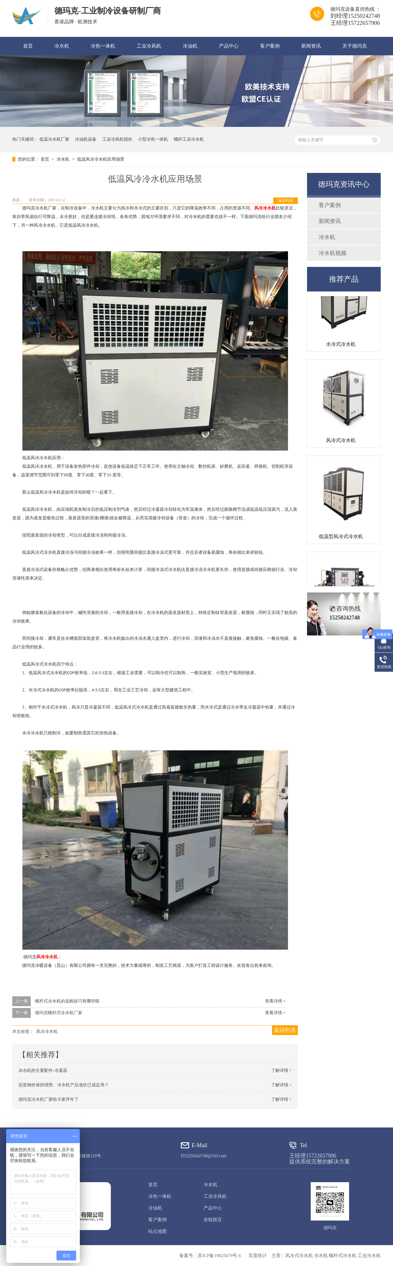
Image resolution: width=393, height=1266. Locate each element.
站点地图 (157, 1231)
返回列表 (285, 200)
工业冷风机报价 (117, 139)
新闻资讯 (311, 46)
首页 (28, 46)
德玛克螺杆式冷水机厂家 (58, 1012)
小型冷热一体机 (153, 139)
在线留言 (213, 1219)
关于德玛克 (354, 46)
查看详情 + (275, 1001)
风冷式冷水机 (341, 441)
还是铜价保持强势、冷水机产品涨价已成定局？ (63, 1085)
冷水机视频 (332, 253)
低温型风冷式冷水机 (341, 537)
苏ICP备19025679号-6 (219, 1255)
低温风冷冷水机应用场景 (100, 159)
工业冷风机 (149, 46)
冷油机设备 (85, 139)
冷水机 (61, 46)
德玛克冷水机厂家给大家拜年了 (48, 1099)
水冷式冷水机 (341, 345)
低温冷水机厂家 (54, 139)
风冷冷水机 (265, 208)
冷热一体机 (103, 46)
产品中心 (229, 46)
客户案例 (270, 46)
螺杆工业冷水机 (189, 139)
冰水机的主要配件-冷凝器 (42, 1070)
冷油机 (190, 46)
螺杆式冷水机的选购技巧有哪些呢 (67, 1001)
